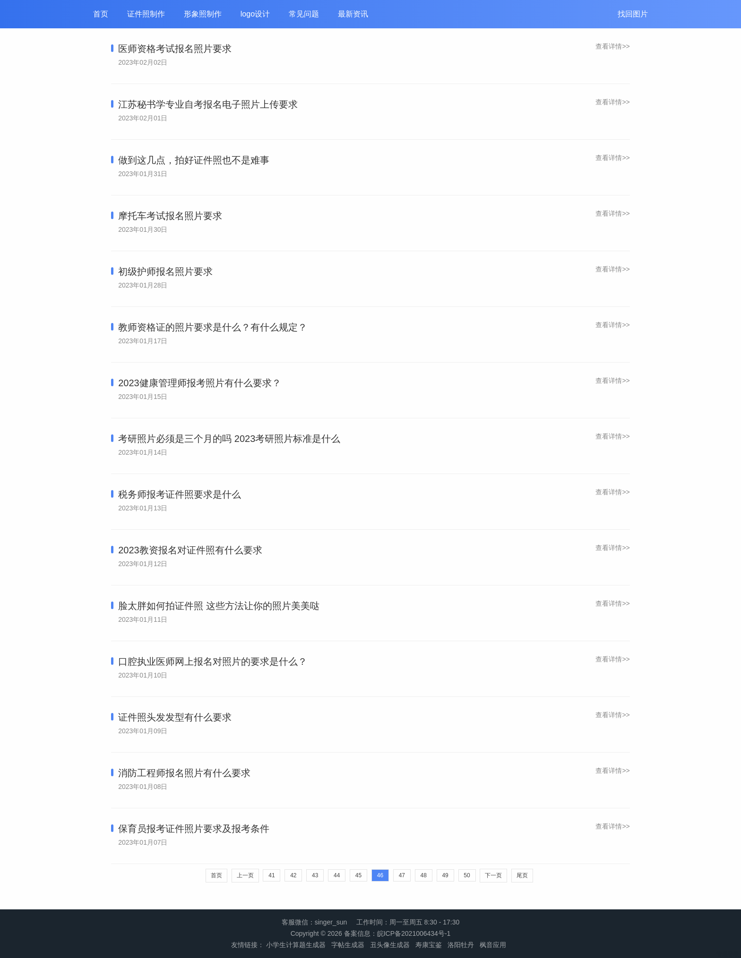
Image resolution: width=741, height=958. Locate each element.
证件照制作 (146, 14)
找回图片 (633, 14)
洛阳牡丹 (461, 945)
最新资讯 (353, 14)
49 (445, 875)
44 (337, 875)
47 (402, 875)
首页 (100, 14)
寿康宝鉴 (428, 945)
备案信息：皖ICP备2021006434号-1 (397, 933)
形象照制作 (203, 14)
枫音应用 (493, 945)
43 (315, 875)
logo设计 (255, 14)
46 (380, 875)
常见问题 (304, 14)
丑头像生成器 (390, 945)
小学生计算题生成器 (296, 945)
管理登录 (727, 954)
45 (358, 875)
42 (293, 875)
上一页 (245, 875)
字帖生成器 (347, 945)
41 (271, 875)
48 (424, 875)
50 (467, 875)
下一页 (493, 875)
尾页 (522, 875)
